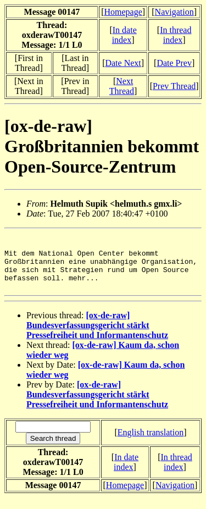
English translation (150, 444)
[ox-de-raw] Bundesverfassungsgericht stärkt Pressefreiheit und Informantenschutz (97, 336)
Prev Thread (174, 86)
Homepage (123, 11)
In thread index (175, 35)
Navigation (174, 11)
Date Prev (174, 63)
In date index (124, 35)
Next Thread (121, 86)
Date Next (123, 63)
